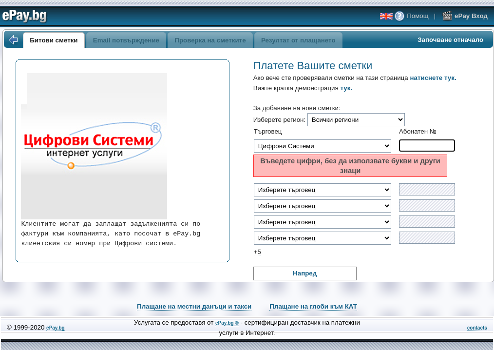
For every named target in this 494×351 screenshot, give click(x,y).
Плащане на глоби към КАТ (313, 306)
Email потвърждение (126, 40)
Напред (305, 273)
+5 (257, 251)
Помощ (411, 16)
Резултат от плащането (298, 40)
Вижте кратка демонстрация (302, 88)
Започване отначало (450, 39)
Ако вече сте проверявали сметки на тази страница (354, 77)
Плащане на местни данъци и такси (194, 306)
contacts (477, 328)
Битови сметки (53, 40)
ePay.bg (55, 328)
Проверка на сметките (210, 40)
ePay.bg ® (227, 323)
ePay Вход (465, 15)
